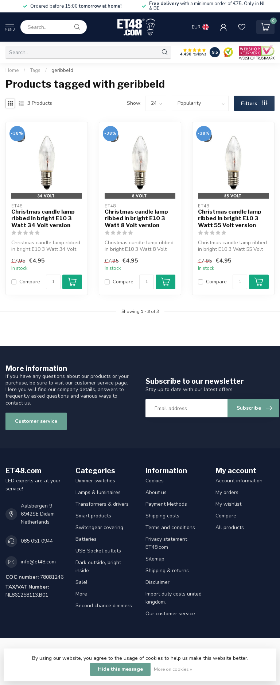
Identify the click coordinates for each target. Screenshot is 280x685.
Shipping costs (162, 515)
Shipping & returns (167, 570)
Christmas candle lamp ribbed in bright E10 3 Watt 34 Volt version (43, 218)
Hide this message (120, 669)
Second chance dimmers (103, 605)
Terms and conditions (170, 527)
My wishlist (228, 504)
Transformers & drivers (102, 504)
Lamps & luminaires (98, 492)
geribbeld (62, 70)
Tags (35, 70)
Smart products (93, 515)
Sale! (81, 582)
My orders (226, 492)
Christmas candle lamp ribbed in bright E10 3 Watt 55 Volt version (229, 218)
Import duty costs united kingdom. (173, 597)
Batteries (86, 539)
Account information (238, 480)
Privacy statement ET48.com (166, 543)
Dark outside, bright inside (98, 566)
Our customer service (170, 613)
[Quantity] (53, 282)
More (81, 593)
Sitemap (154, 558)
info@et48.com (38, 561)
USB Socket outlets (98, 550)
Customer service (36, 421)
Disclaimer (157, 582)
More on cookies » (173, 669)
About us (156, 492)
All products (229, 527)
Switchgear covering (99, 527)
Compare (29, 281)
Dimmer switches (95, 480)
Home (12, 70)
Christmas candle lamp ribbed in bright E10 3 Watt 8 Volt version (136, 218)
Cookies (154, 480)
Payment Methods (166, 504)
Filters (254, 103)
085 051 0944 (37, 540)
